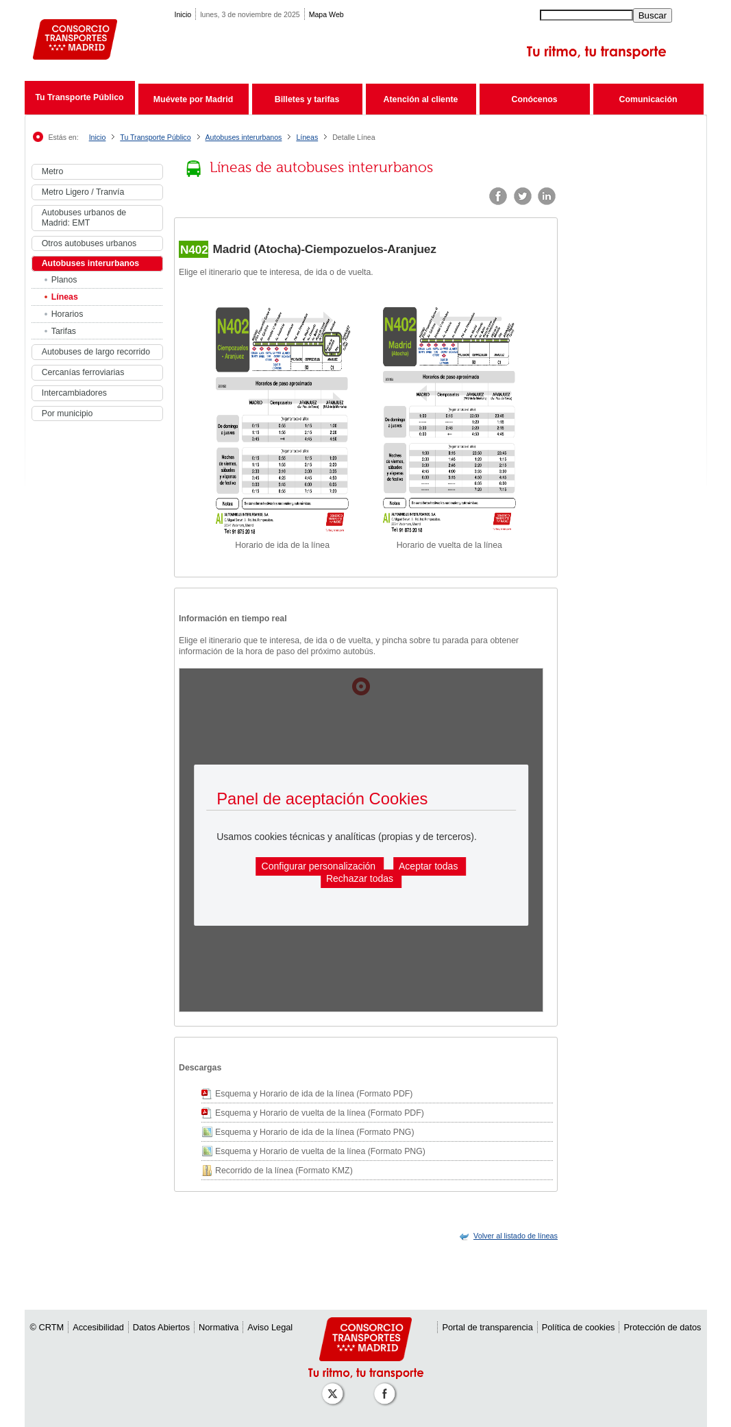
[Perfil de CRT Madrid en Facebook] (387, 1387)
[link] (515, 1235)
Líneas (307, 137)
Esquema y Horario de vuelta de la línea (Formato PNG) (320, 1151)
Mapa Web (326, 14)
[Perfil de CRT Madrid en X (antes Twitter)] (335, 1387)
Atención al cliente (421, 99)
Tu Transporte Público (79, 97)
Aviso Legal (270, 1327)
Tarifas (63, 331)
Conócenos (534, 99)
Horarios (67, 314)
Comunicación (648, 99)
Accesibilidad (98, 1327)
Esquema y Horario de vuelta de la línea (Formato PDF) (319, 1113)
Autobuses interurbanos (244, 137)
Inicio (183, 14)
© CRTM (47, 1327)
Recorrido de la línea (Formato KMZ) (284, 1170)
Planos (64, 280)
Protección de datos (662, 1327)
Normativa (218, 1327)
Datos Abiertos (161, 1327)
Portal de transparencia (487, 1327)
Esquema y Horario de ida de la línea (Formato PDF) (313, 1094)
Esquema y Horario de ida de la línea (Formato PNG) (314, 1132)
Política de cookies (578, 1327)
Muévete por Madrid (193, 99)
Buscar (653, 15)
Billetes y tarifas (307, 99)
